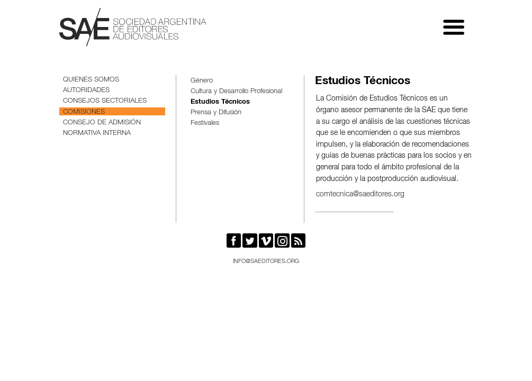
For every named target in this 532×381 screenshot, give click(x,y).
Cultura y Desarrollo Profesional (236, 91)
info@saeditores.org (266, 262)
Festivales (205, 123)
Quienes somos (91, 80)
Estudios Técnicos (220, 102)
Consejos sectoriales (105, 101)
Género (202, 81)
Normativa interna (97, 133)
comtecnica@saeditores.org (360, 194)
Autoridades (86, 90)
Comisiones (84, 112)
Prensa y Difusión (216, 113)
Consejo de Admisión (102, 123)
